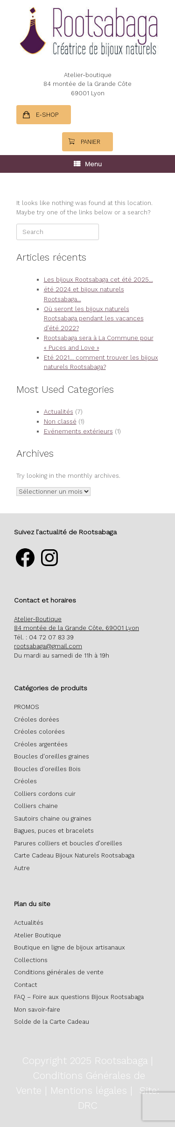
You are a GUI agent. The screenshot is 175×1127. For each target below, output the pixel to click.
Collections (31, 960)
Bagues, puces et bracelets (54, 830)
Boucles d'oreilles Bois (47, 769)
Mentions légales (88, 1090)
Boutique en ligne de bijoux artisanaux (69, 947)
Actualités (58, 411)
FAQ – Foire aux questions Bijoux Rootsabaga (79, 996)
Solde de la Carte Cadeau (51, 1021)
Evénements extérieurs (78, 431)
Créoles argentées (41, 744)
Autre (22, 868)
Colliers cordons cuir (45, 793)
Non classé (60, 421)
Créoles (25, 781)
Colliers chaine (36, 805)
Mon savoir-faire (37, 1009)
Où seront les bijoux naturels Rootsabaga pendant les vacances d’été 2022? (94, 318)
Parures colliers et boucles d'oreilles (68, 843)
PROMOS (26, 706)
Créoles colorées (39, 731)
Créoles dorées (36, 719)
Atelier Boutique (37, 935)
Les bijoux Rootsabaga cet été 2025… (98, 279)
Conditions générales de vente (59, 972)
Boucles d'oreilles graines (51, 756)
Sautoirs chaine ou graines (52, 818)
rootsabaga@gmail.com (48, 646)
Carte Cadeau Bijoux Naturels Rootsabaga (74, 855)
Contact (25, 984)
